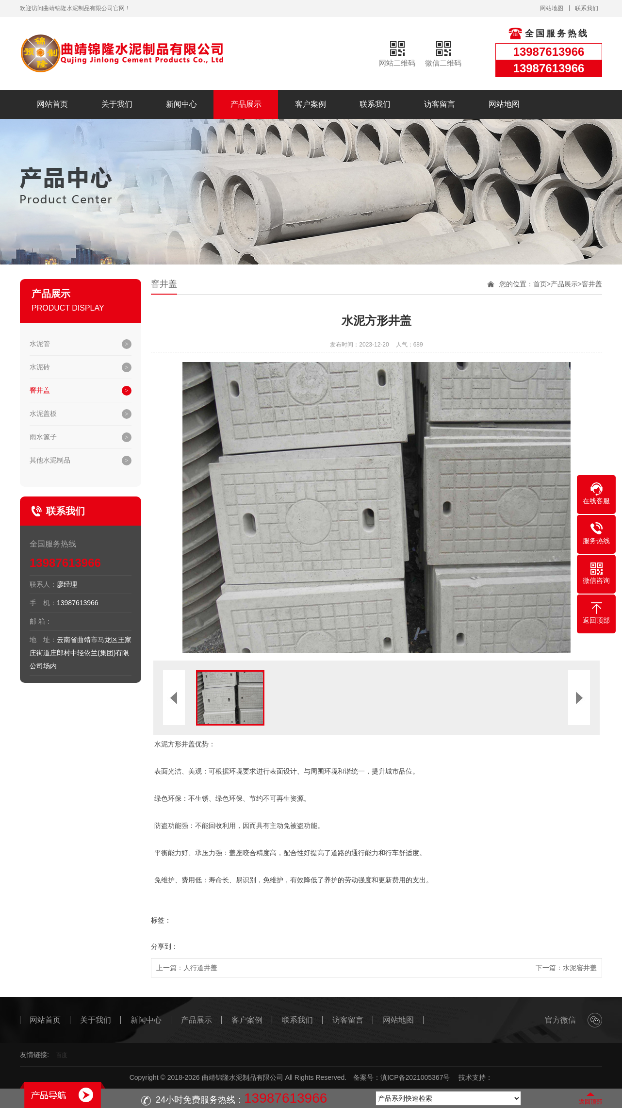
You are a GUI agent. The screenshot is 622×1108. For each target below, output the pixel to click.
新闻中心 (181, 104)
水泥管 (40, 343)
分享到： (164, 946)
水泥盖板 (43, 413)
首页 (540, 284)
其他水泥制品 (50, 460)
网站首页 (52, 104)
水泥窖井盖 (580, 968)
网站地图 (551, 8)
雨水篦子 (43, 437)
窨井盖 (40, 390)
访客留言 (439, 104)
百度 (61, 1055)
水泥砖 (40, 367)
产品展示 (246, 104)
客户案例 (310, 104)
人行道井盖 (200, 968)
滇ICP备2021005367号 (415, 1077)
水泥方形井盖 (174, 744)
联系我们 (586, 8)
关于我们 (116, 104)
